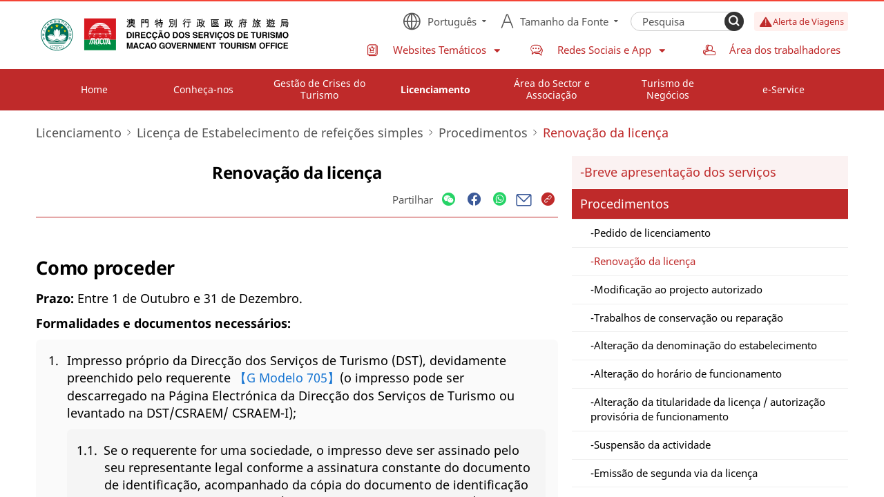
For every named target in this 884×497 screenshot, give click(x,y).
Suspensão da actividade (652, 444)
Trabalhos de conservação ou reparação (688, 317)
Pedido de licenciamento (652, 233)
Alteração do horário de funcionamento (688, 373)
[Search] (734, 21)
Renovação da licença (644, 261)
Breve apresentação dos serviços (680, 172)
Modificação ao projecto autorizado (678, 289)
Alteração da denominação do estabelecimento (705, 345)
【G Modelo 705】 (287, 377)
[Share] (449, 200)
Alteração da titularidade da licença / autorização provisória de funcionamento (707, 409)
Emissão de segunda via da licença (676, 473)
